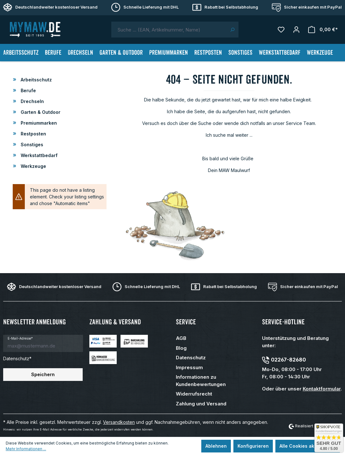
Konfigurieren (253, 446)
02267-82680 (288, 359)
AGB (181, 338)
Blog (181, 348)
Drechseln (31, 101)
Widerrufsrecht (194, 394)
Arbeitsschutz (35, 79)
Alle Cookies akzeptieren (307, 446)
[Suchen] (232, 30)
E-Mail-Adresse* (20, 338)
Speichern (43, 374)
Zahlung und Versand (201, 404)
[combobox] (168, 30)
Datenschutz (191, 358)
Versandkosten (119, 422)
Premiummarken (38, 123)
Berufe (27, 90)
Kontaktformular (322, 389)
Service (186, 322)
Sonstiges (31, 144)
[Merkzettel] (281, 29)
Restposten (32, 133)
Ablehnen (216, 446)
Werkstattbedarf (38, 155)
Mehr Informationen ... (26, 448)
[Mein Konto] (296, 29)
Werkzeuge (32, 166)
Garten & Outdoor (39, 112)
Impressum (189, 367)
